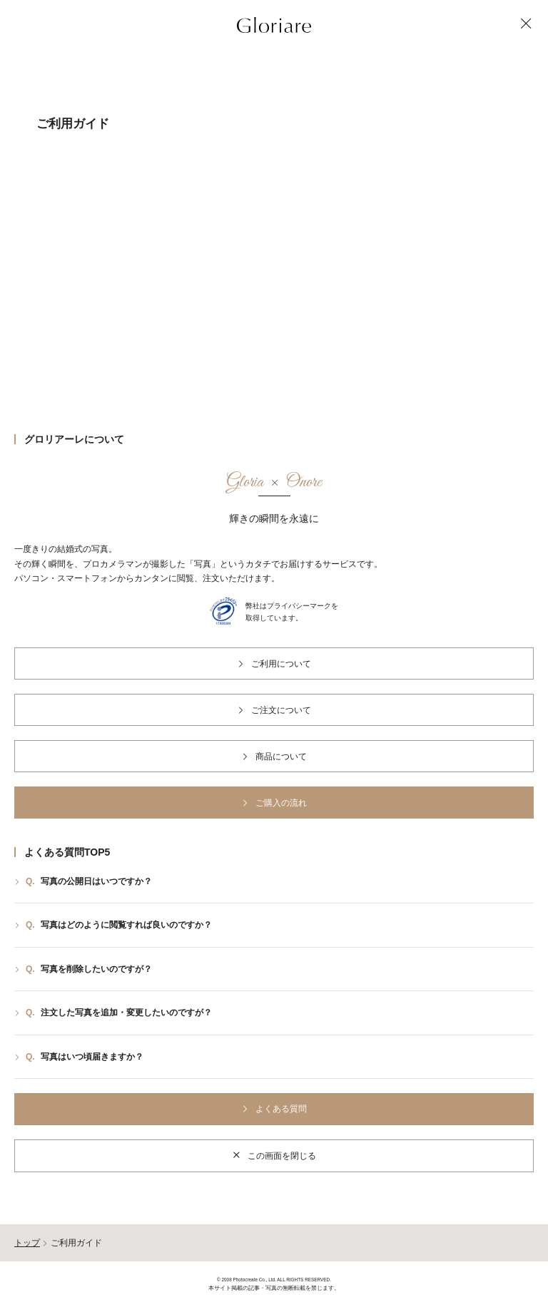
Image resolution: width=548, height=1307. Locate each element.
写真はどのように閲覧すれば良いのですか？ (113, 925)
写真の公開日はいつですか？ (83, 881)
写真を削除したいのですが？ (83, 969)
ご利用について (274, 664)
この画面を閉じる (274, 1156)
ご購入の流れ (274, 803)
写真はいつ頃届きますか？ (78, 1057)
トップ (27, 1243)
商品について (274, 757)
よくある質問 (274, 1109)
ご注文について (274, 710)
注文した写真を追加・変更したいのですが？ (113, 1013)
